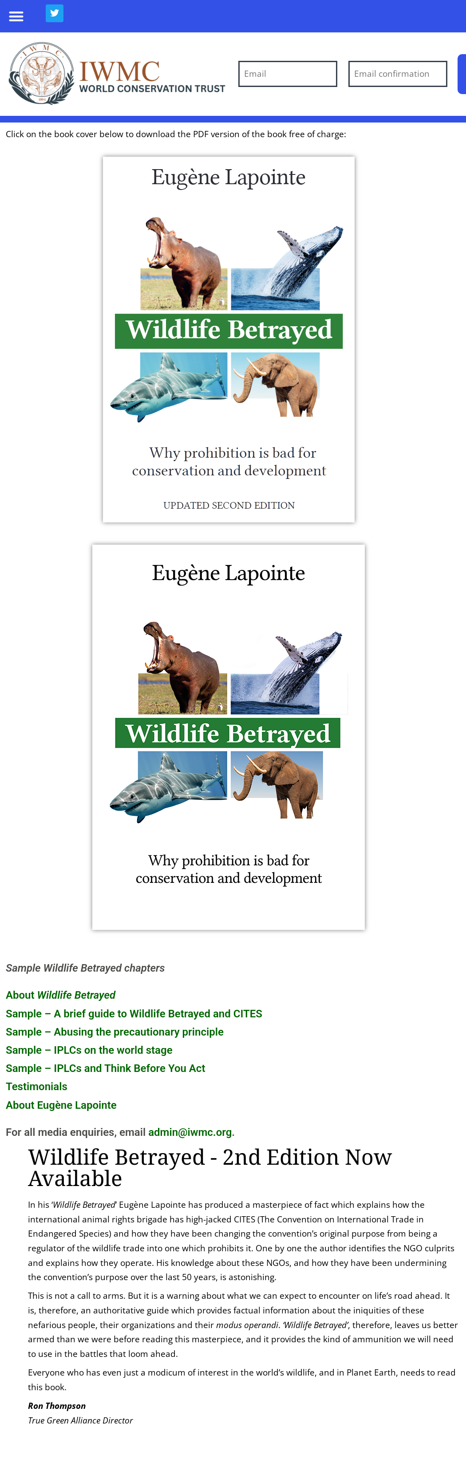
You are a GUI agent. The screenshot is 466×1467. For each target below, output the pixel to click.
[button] (16, 16)
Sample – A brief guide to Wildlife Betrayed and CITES (134, 1014)
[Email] (287, 74)
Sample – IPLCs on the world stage (89, 1050)
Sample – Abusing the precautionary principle (115, 1032)
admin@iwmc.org (190, 1132)
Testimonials (36, 1086)
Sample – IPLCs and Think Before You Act (105, 1068)
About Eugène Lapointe (61, 1105)
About (60, 995)
